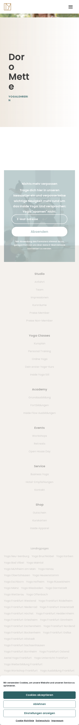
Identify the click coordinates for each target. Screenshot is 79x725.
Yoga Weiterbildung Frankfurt (23, 664)
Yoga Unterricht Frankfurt (51, 658)
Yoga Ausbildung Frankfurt (57, 671)
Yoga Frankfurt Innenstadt (57, 607)
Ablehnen (39, 704)
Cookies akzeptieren (39, 695)
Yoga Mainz (11, 588)
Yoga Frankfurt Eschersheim (22, 626)
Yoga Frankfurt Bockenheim (22, 632)
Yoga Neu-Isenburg (16, 556)
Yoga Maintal (34, 563)
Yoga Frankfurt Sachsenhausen (24, 645)
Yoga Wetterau (14, 594)
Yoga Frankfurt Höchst (19, 613)
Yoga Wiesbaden (32, 588)
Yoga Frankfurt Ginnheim (56, 620)
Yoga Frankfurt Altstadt (19, 639)
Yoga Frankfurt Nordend (59, 626)
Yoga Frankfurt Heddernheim (55, 613)
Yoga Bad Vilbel (14, 563)
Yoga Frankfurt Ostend (54, 651)
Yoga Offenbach (37, 594)
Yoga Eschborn (14, 582)
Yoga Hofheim (35, 582)
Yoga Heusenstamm (45, 575)
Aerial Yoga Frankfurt (18, 658)
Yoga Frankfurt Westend (20, 601)
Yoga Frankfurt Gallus (57, 632)
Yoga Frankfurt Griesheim (21, 620)
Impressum (57, 720)
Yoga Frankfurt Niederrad (20, 607)
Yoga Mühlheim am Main (20, 569)
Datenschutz (43, 720)
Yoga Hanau (46, 569)
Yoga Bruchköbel (43, 556)
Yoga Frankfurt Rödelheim (55, 601)
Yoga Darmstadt (56, 588)
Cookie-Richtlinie (25, 720)
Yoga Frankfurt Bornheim (20, 651)
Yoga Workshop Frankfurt (21, 671)
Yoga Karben (64, 556)
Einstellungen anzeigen (39, 713)
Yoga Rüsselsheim (58, 582)
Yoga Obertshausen (17, 575)
